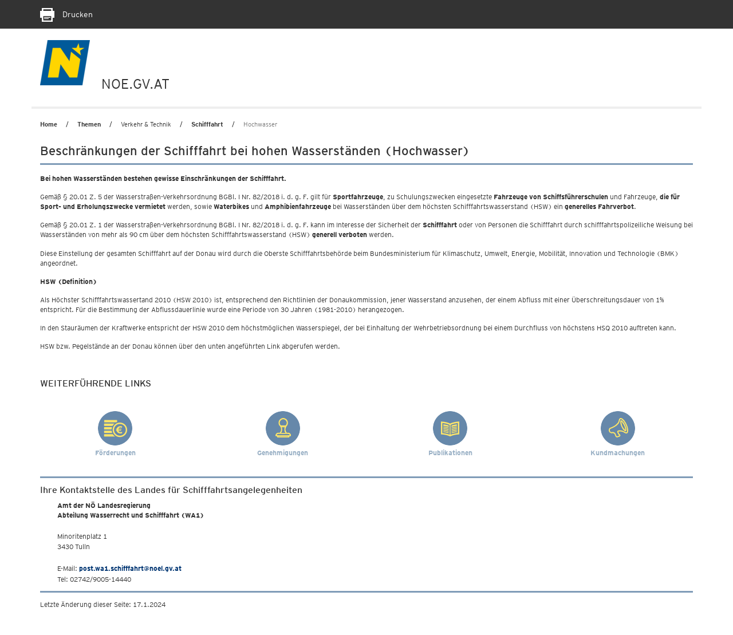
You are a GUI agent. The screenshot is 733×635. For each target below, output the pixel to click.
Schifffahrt (207, 124)
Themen (89, 124)
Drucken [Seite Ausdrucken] (66, 14)
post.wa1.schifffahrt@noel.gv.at (130, 568)
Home (48, 124)
